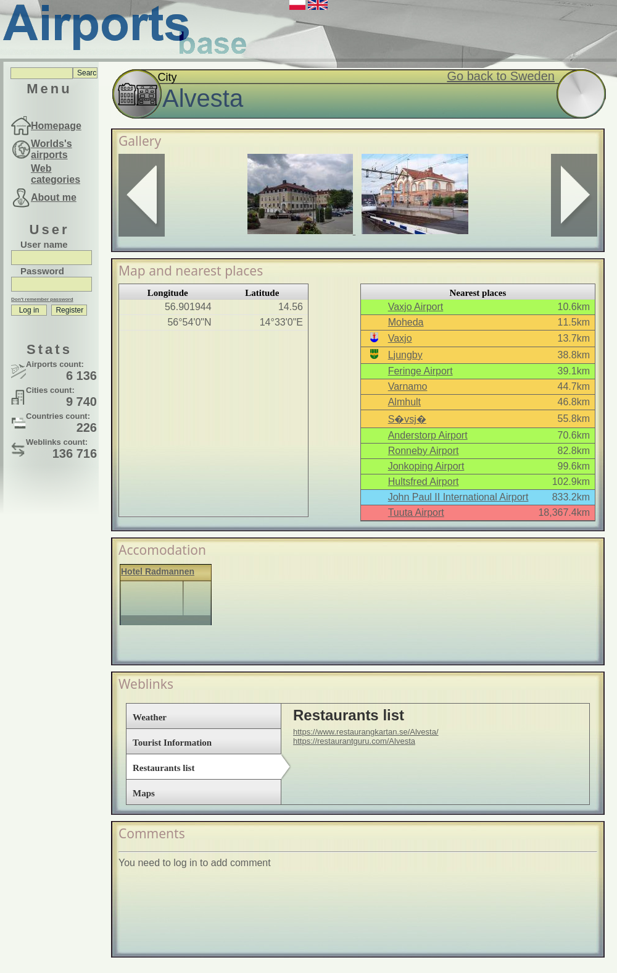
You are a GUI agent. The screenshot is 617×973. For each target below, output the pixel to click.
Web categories (55, 174)
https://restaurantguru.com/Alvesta (354, 741)
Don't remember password (42, 299)
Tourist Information (172, 743)
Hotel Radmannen (157, 571)
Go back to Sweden (501, 76)
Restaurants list (163, 768)
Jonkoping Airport (426, 466)
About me (54, 197)
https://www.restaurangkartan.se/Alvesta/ (366, 731)
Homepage (56, 125)
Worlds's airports (51, 149)
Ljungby (405, 355)
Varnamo (408, 386)
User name (44, 244)
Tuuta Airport (416, 512)
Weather (150, 717)
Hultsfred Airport (423, 481)
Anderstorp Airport (428, 435)
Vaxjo (400, 338)
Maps (144, 793)
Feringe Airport (420, 371)
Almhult (404, 402)
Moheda (406, 322)
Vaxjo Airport (416, 306)
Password (42, 271)
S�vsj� (407, 419)
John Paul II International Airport (458, 497)
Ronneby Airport (423, 450)
